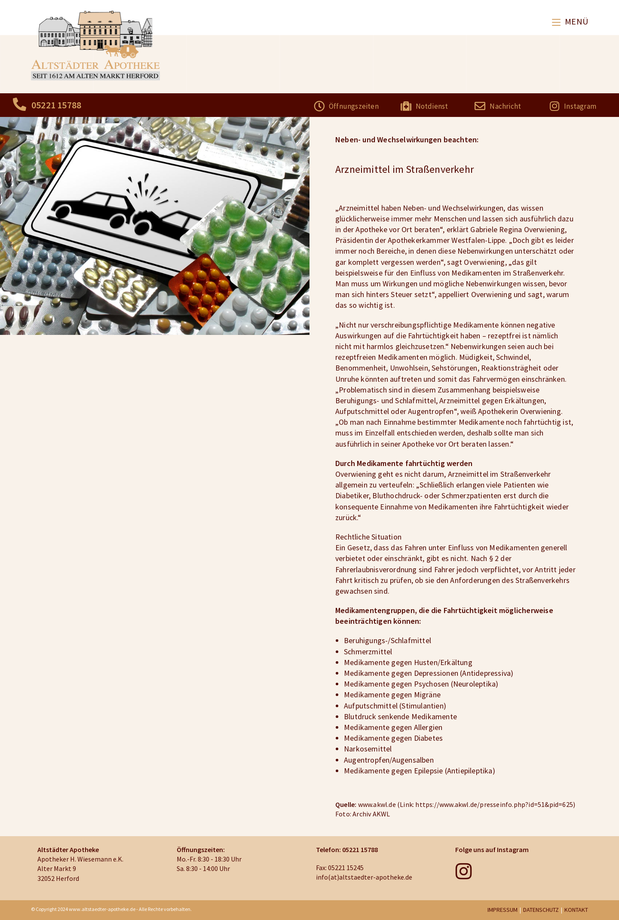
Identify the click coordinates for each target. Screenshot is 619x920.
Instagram (580, 106)
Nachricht (505, 106)
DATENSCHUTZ (541, 910)
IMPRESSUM (502, 910)
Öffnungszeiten (354, 106)
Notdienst (432, 106)
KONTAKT (576, 910)
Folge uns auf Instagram (492, 849)
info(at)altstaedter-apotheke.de (364, 877)
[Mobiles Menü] (570, 21)
